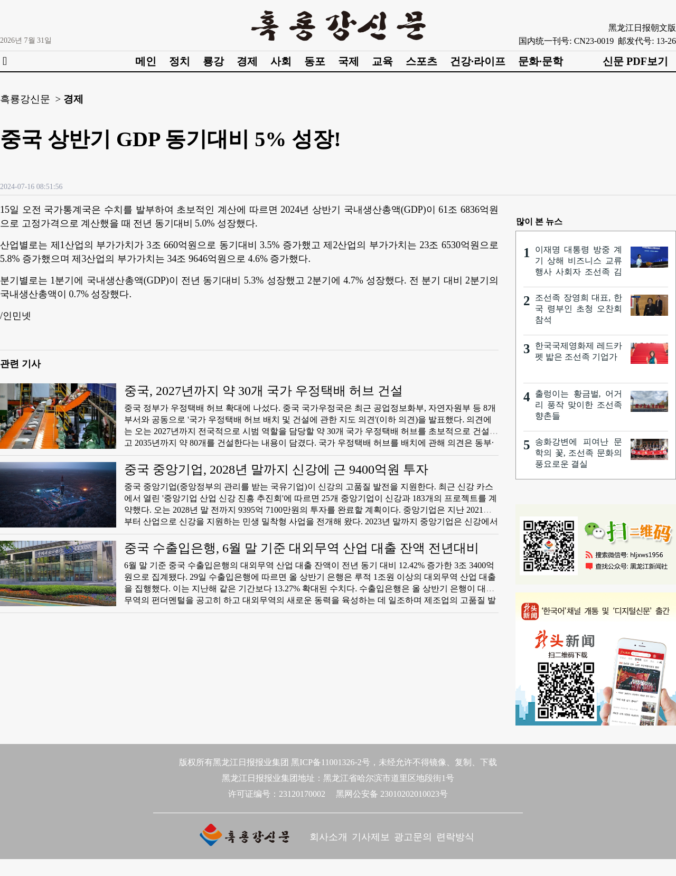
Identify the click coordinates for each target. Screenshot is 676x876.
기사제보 (371, 837)
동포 (314, 61)
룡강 (213, 61)
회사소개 (328, 837)
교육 (382, 61)
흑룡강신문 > (30, 99)
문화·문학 (540, 61)
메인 (145, 61)
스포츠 (421, 61)
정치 (179, 61)
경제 (247, 61)
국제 (348, 61)
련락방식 (455, 837)
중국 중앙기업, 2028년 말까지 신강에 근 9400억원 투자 (276, 469)
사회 (281, 61)
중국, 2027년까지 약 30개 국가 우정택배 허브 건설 (263, 391)
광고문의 (413, 837)
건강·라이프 (477, 61)
